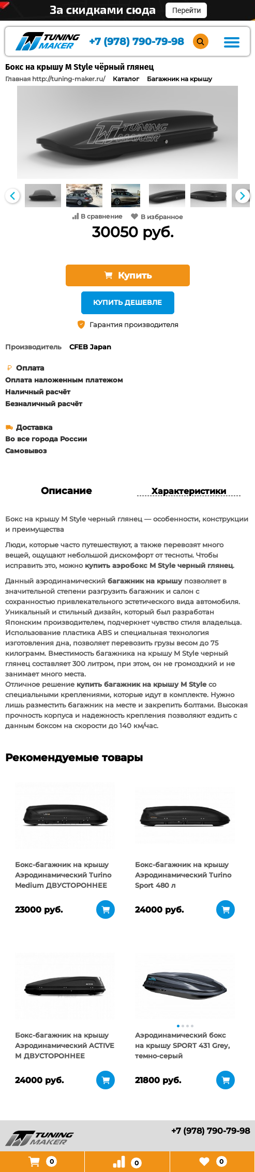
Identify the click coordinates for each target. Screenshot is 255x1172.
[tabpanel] (65, 815)
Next (242, 196)
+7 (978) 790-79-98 (136, 41)
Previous (12, 196)
